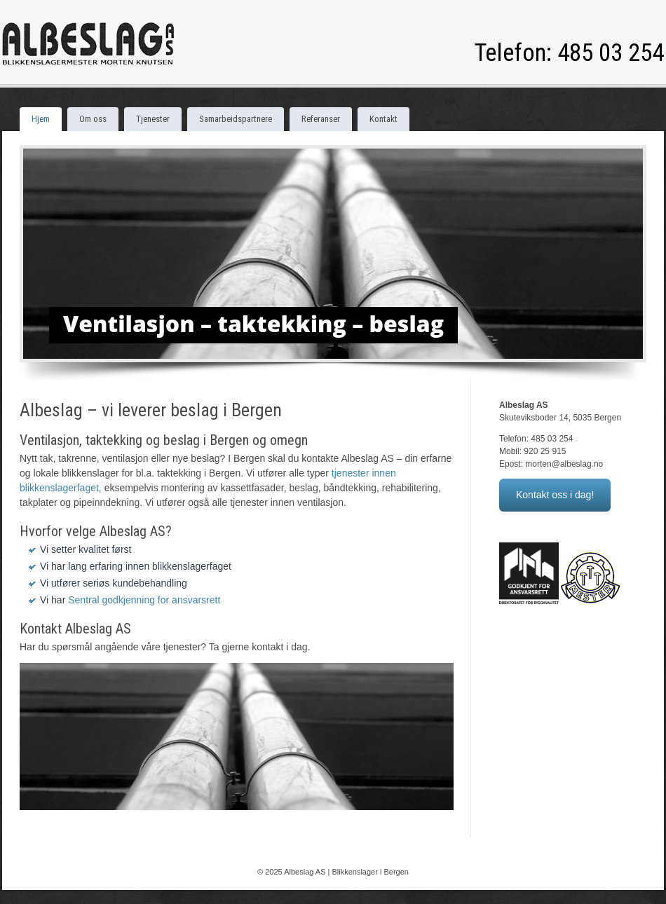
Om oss (93, 119)
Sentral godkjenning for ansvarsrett (144, 599)
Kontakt (383, 119)
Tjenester (153, 119)
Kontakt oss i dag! (555, 494)
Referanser (320, 119)
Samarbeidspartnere (235, 119)
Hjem (41, 119)
